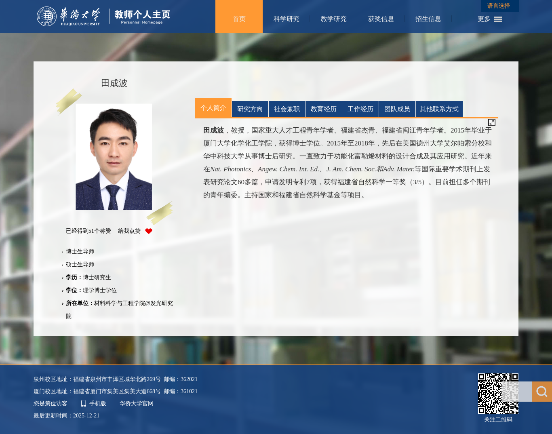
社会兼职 (287, 108)
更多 (484, 18)
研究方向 (250, 108)
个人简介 (213, 107)
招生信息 (428, 18)
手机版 (97, 403)
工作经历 (360, 108)
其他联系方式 (439, 108)
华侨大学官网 (137, 403)
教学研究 (334, 18)
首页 (239, 18)
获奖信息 (381, 18)
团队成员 (397, 108)
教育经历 (324, 108)
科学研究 (286, 18)
